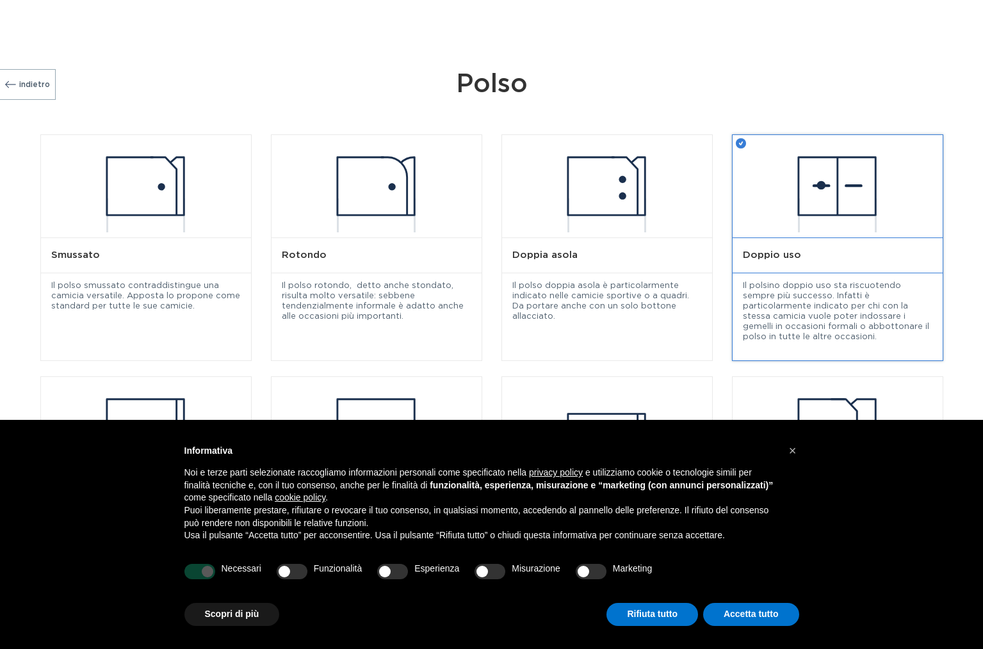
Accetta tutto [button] (751, 614)
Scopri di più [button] (232, 614)
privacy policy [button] (556, 472)
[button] (793, 450)
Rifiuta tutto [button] (652, 614)
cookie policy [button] (300, 497)
